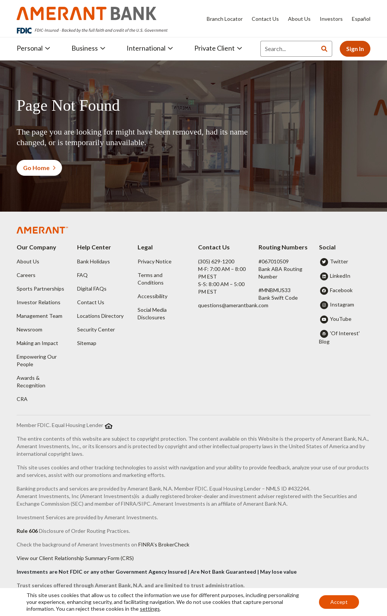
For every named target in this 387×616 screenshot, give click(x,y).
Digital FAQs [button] (92, 288)
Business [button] (88, 48)
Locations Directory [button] (100, 316)
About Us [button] (28, 261)
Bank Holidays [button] (93, 261)
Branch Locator (225, 18)
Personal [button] (33, 48)
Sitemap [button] (86, 343)
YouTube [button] (340, 319)
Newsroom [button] (29, 329)
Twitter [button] (339, 261)
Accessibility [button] (152, 296)
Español (361, 18)
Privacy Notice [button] (155, 261)
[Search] (288, 49)
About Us (299, 18)
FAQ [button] (82, 275)
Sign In (355, 48)
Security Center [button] (96, 329)
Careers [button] (26, 275)
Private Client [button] (218, 48)
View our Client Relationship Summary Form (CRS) (75, 558)
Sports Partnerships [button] (40, 288)
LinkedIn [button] (340, 275)
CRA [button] (22, 399)
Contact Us (265, 18)
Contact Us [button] (90, 302)
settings (150, 608)
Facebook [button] (341, 290)
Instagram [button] (342, 304)
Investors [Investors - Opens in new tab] (331, 18)
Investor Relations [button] (38, 302)
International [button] (150, 48)
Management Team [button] (39, 316)
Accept (339, 602)
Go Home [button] (39, 167)
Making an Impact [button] (37, 343)
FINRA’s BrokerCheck (163, 544)
